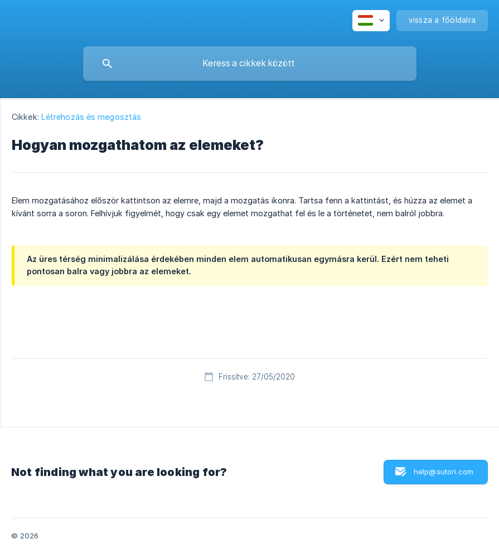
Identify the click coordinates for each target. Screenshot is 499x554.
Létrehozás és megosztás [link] (91, 117)
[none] (371, 20)
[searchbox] (249, 63)
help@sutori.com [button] (443, 471)
